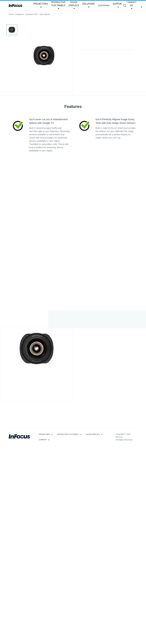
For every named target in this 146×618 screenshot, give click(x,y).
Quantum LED (32, 14)
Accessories (103, 5)
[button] (40, 5)
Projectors (19, 14)
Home (11, 14)
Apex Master (44, 14)
